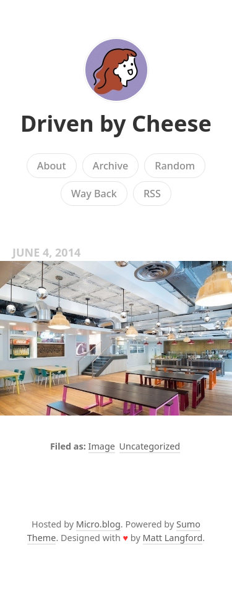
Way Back (94, 193)
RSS (152, 193)
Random (175, 166)
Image (101, 446)
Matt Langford (173, 538)
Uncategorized (150, 446)
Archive (110, 166)
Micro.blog (98, 524)
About (51, 166)
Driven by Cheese (116, 123)
